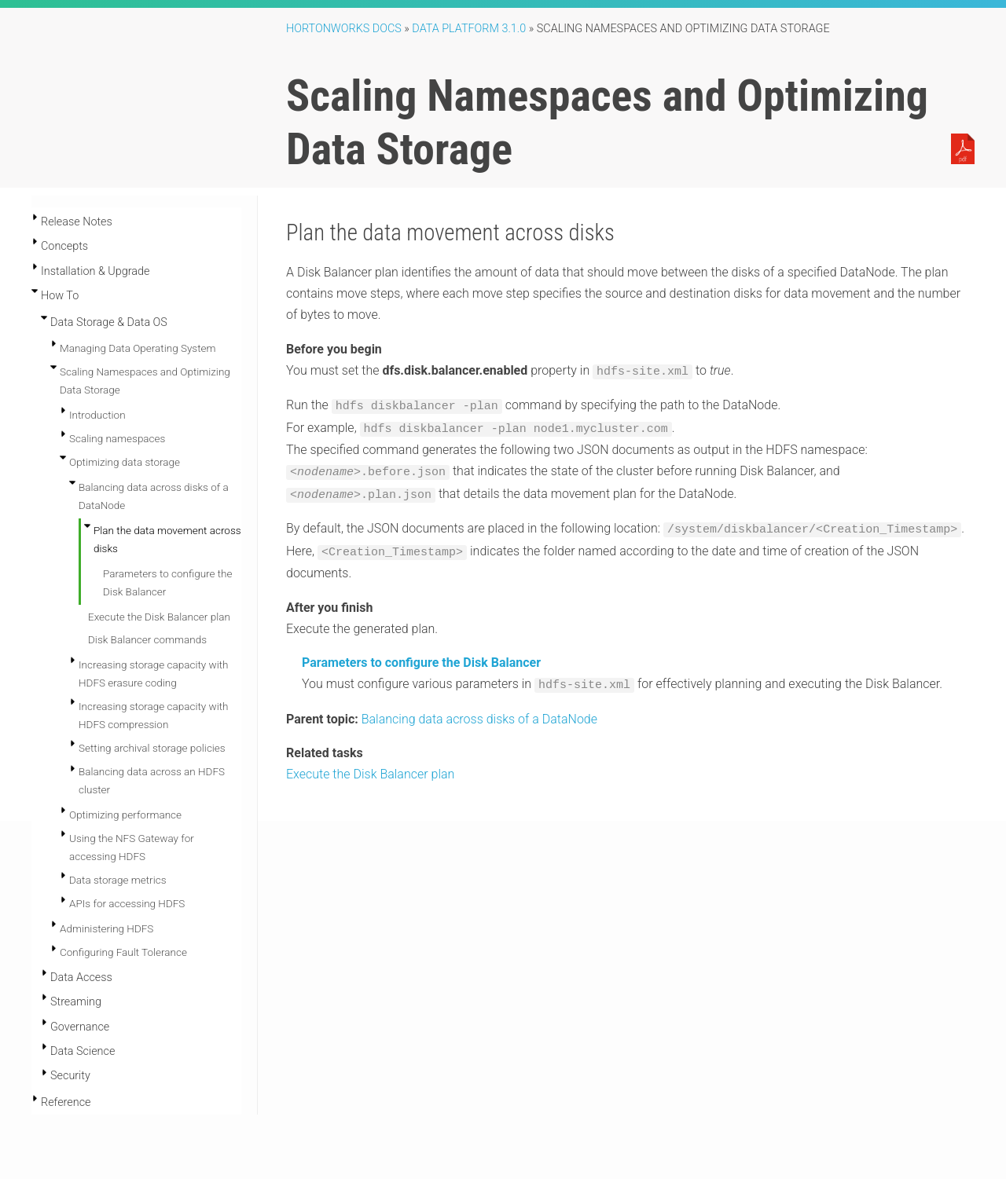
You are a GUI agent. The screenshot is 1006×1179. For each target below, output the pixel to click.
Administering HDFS (106, 928)
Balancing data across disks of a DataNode (479, 710)
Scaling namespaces (117, 438)
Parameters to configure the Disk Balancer (421, 655)
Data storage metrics (118, 879)
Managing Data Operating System (137, 348)
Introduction (97, 414)
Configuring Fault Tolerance (123, 952)
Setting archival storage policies (152, 747)
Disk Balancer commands (147, 639)
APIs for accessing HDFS (127, 903)
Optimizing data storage (124, 462)
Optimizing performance (125, 814)
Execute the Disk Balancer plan (159, 616)
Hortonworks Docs (344, 28)
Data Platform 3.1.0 (469, 28)
